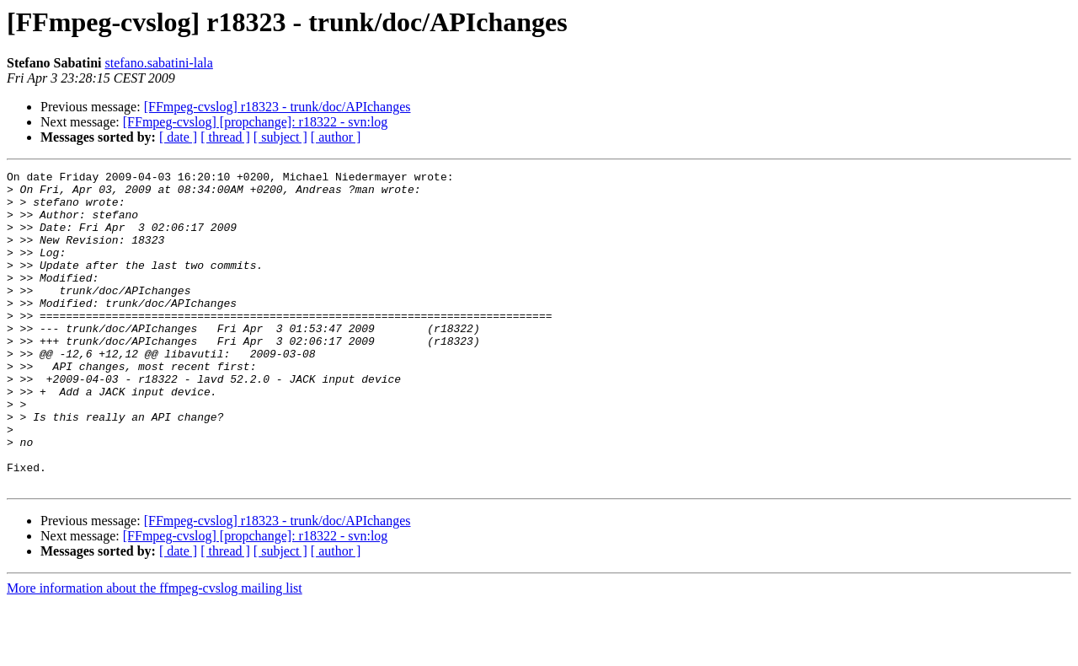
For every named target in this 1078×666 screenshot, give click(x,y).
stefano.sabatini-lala (158, 63)
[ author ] (336, 137)
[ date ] (178, 137)
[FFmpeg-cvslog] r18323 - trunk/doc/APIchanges (277, 106)
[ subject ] (280, 137)
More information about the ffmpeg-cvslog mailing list (154, 651)
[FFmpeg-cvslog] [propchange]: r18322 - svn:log (255, 122)
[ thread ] (225, 137)
